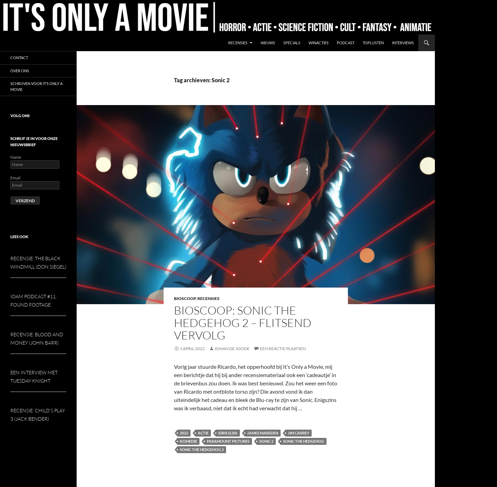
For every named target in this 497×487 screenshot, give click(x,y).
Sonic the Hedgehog (303, 441)
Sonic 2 (266, 441)
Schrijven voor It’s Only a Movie (36, 86)
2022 (184, 433)
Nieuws (268, 42)
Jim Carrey (298, 433)
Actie (203, 433)
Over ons (19, 70)
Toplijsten (373, 42)
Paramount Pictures (228, 441)
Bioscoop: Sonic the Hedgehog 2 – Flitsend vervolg (242, 322)
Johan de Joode (232, 348)
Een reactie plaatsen (283, 348)
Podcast (345, 42)
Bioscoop (185, 298)
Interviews (403, 42)
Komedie (188, 441)
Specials (291, 42)
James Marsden (262, 433)
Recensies (237, 42)
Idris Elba (227, 433)
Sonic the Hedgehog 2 (202, 449)
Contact (19, 57)
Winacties (319, 42)
